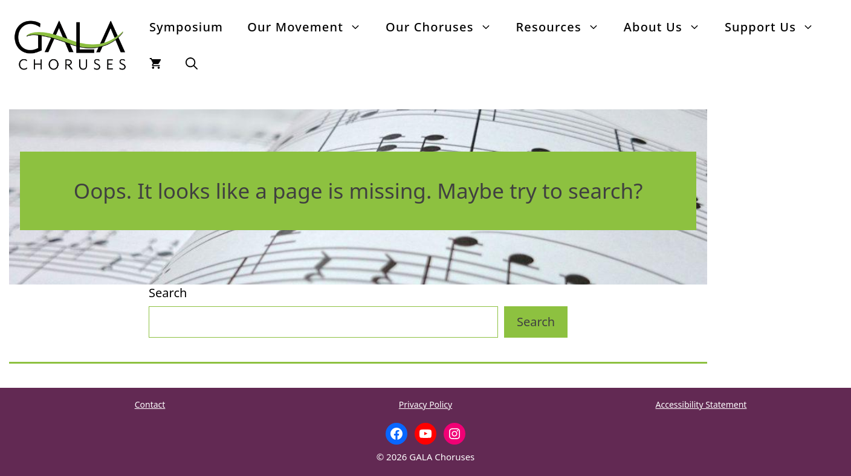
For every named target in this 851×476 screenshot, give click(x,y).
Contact (150, 404)
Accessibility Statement (701, 404)
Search (168, 293)
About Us (668, 27)
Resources (564, 27)
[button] (191, 63)
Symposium (186, 27)
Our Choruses (444, 27)
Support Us (775, 27)
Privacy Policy (425, 404)
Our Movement (310, 27)
